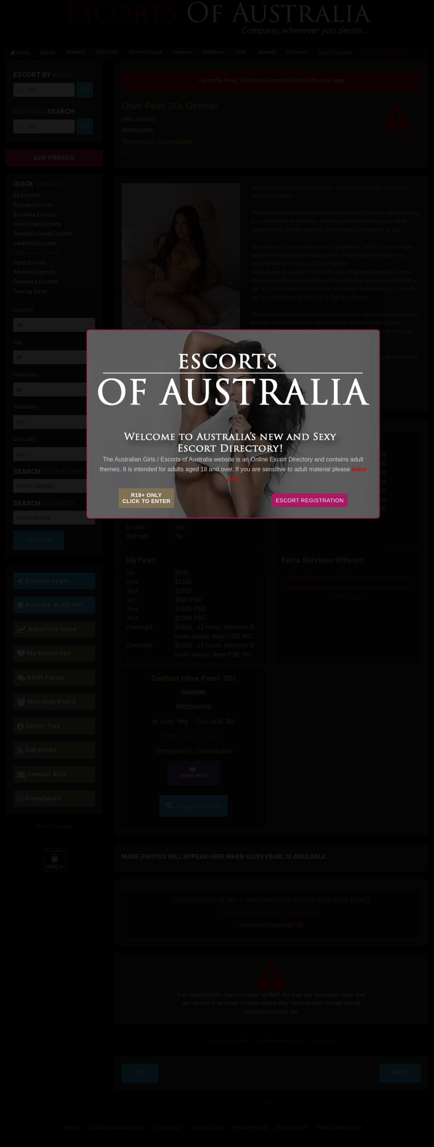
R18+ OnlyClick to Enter (146, 498)
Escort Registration (310, 500)
